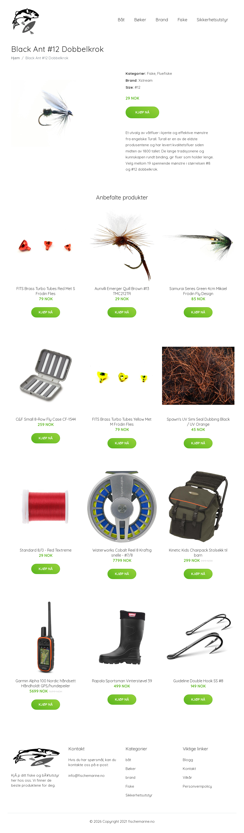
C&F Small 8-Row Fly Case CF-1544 (46, 422)
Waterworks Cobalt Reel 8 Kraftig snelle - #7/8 (122, 556)
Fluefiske (164, 77)
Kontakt (189, 772)
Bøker (140, 21)
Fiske (182, 21)
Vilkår (187, 781)
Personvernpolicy (197, 789)
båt (121, 21)
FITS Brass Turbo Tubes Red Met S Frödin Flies (45, 294)
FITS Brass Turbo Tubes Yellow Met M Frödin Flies (122, 425)
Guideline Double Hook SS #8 (198, 684)
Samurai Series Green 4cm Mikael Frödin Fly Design (198, 294)
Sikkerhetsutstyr (212, 21)
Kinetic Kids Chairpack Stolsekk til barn (198, 556)
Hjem (15, 61)
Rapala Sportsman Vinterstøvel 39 (122, 684)
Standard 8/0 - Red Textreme (45, 553)
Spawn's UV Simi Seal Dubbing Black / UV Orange (198, 425)
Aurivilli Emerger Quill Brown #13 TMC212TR (122, 294)
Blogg (188, 763)
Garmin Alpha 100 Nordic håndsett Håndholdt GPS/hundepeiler (45, 687)
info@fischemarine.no (86, 779)
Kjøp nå (142, 115)
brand (162, 21)
